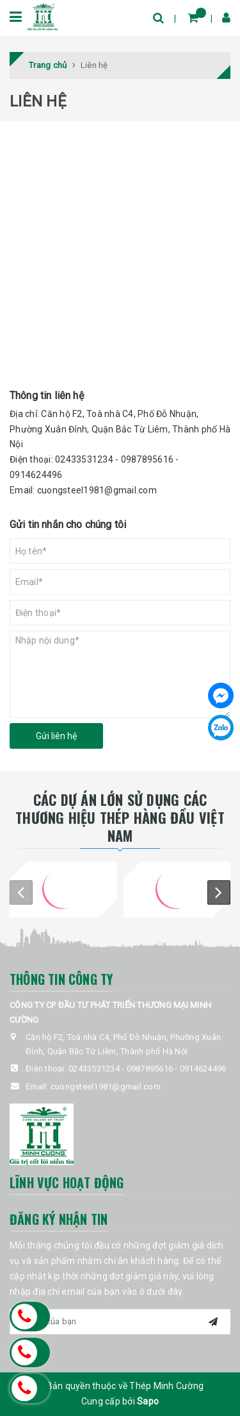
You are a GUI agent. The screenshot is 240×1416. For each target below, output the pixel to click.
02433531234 (84, 459)
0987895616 (147, 459)
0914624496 (36, 475)
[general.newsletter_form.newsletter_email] (120, 1322)
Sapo (148, 1401)
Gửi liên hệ (56, 736)
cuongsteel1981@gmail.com (97, 490)
